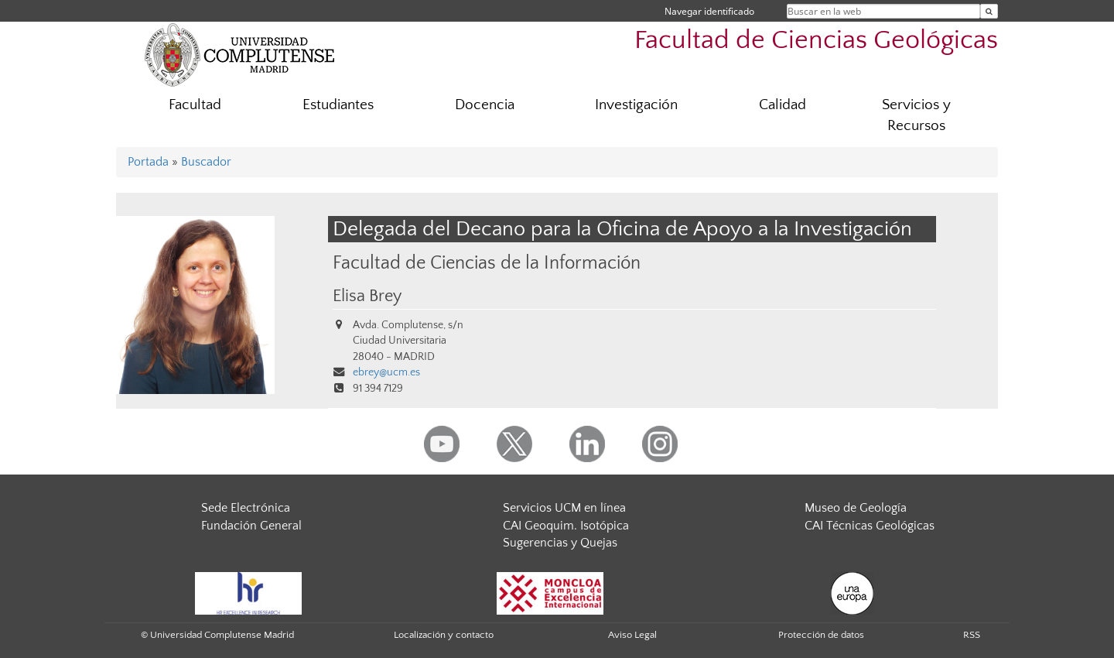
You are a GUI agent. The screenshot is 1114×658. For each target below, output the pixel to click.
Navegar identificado (709, 11)
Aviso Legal (632, 634)
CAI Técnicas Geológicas (870, 526)
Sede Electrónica (245, 508)
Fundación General (251, 526)
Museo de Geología (856, 508)
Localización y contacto (444, 634)
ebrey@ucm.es (386, 372)
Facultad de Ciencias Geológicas (816, 40)
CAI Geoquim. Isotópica (566, 526)
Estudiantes (338, 105)
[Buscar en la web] (989, 11)
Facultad (195, 105)
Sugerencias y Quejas (560, 543)
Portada (148, 162)
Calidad (782, 105)
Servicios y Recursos (916, 115)
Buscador (206, 162)
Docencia (484, 105)
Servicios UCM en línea (564, 508)
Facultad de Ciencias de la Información (487, 262)
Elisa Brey (367, 296)
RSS (971, 634)
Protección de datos (821, 634)
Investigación (636, 105)
